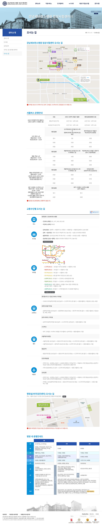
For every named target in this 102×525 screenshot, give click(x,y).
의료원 (97, 514)
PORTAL (96, 11)
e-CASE (71, 3)
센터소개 (37, 3)
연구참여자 (60, 3)
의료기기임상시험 (84, 3)
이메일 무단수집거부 (25, 514)
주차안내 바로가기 (48, 242)
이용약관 (5, 514)
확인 (64, 396)
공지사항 (97, 3)
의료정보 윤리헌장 (13, 514)
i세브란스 (91, 514)
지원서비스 (49, 3)
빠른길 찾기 (95, 212)
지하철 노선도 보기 (49, 292)
